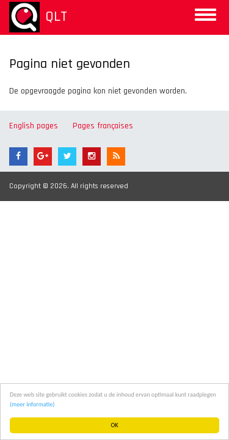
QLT (56, 16)
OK (114, 425)
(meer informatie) (32, 404)
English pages (33, 125)
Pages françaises (103, 125)
